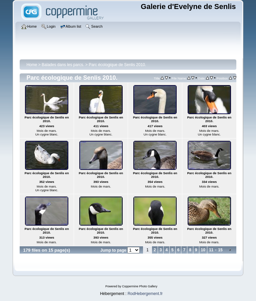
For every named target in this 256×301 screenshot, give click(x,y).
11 (211, 250)
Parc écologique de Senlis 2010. (117, 64)
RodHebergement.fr (145, 293)
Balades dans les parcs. (63, 64)
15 (220, 250)
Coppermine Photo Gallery (139, 286)
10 (203, 250)
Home (31, 64)
